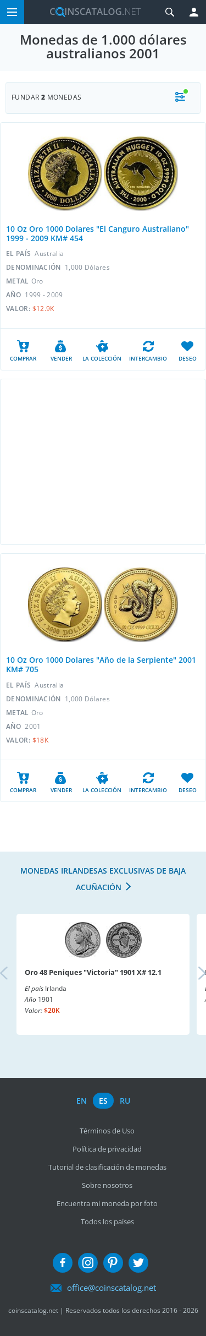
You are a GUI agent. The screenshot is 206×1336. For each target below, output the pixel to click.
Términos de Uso (107, 1131)
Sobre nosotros (107, 1185)
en (81, 1100)
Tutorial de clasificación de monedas (107, 1167)
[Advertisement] (103, 462)
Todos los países (107, 1221)
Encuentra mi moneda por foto (107, 1203)
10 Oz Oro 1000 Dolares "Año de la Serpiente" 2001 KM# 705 (101, 664)
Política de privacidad (107, 1149)
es (103, 1100)
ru (125, 1100)
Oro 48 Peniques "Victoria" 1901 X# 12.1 (93, 972)
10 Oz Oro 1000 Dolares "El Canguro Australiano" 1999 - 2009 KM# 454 (97, 233)
